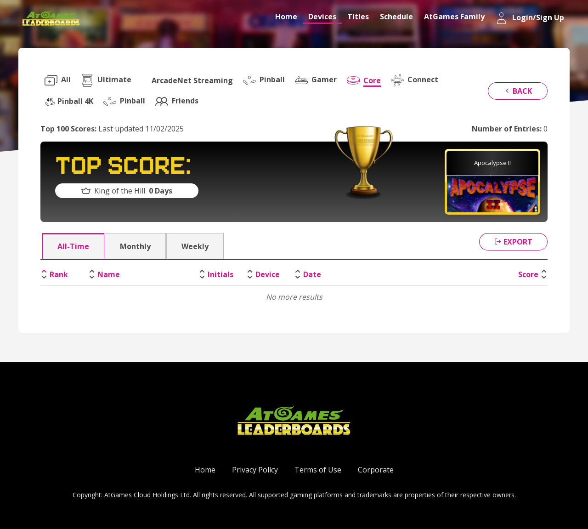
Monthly (135, 246)
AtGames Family (454, 16)
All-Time (73, 246)
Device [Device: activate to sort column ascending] (267, 274)
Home (286, 16)
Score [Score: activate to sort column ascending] (528, 274)
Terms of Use (317, 470)
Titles (358, 16)
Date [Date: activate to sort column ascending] (312, 274)
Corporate (376, 470)
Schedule (396, 16)
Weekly (195, 246)
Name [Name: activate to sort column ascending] (108, 274)
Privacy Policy (255, 470)
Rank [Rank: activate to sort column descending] (59, 274)
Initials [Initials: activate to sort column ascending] (220, 274)
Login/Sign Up (530, 18)
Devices (322, 16)
